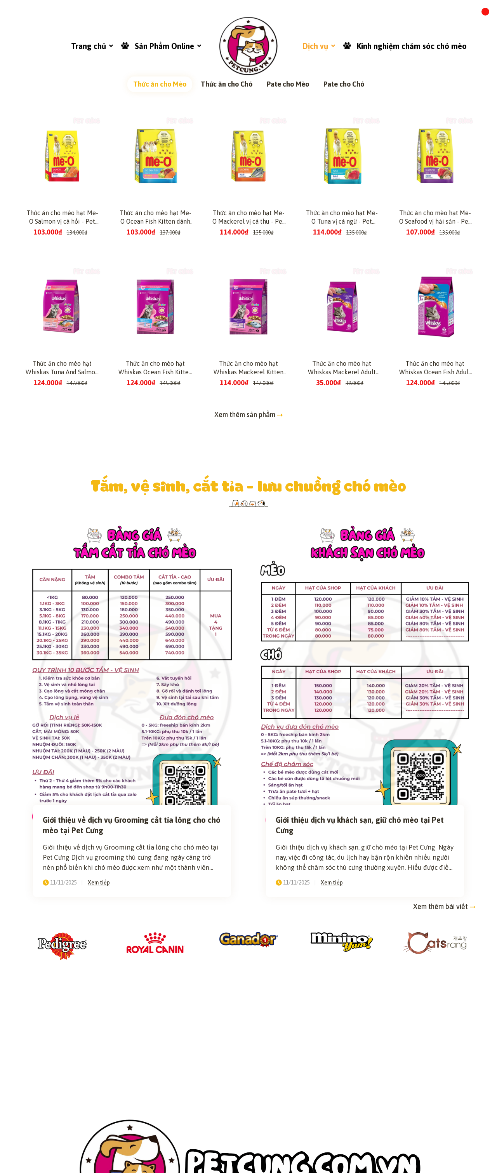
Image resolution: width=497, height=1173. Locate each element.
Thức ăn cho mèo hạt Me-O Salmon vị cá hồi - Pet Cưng (62, 407)
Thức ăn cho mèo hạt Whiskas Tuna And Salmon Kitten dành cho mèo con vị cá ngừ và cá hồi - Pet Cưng (62, 557)
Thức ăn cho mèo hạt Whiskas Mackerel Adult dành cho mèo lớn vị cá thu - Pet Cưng (342, 557)
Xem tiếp (99, 1072)
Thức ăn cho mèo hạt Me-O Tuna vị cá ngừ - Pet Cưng (342, 407)
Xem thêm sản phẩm (248, 604)
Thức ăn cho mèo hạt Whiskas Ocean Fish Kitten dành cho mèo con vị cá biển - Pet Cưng (155, 557)
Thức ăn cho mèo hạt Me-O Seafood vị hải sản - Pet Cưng (435, 407)
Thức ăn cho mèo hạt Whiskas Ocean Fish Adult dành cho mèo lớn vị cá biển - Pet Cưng (435, 557)
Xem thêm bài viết (444, 1096)
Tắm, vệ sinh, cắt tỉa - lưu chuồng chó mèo (248, 675)
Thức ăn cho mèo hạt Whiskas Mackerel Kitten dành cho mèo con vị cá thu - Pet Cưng (248, 557)
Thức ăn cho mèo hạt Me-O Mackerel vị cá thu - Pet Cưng (248, 407)
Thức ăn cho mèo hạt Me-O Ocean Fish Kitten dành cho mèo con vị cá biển (155, 407)
